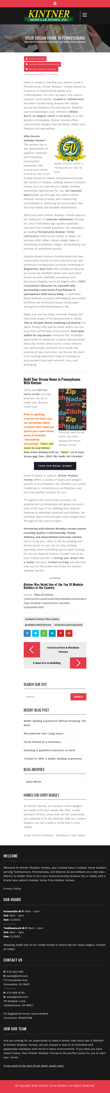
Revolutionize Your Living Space (43, 733)
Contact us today (58, 562)
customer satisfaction (59, 219)
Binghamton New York (38, 269)
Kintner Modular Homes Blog (44, 64)
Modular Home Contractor (43, 69)
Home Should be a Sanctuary (42, 742)
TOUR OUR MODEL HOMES (55, 466)
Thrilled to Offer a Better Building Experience (53, 758)
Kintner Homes (37, 58)
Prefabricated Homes (38, 624)
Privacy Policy (12, 888)
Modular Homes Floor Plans (42, 619)
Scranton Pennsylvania (68, 624)
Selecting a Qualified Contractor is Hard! (49, 750)
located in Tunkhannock (68, 99)
